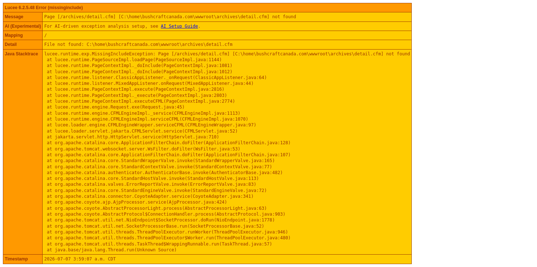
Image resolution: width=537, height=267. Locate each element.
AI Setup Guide (179, 26)
